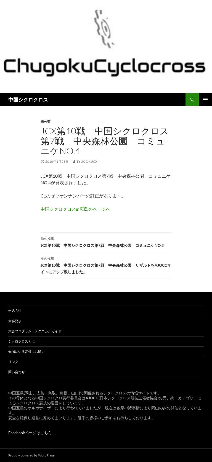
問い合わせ (16, 372)
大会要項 (15, 321)
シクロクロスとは (21, 341)
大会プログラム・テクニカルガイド (34, 331)
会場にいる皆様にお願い (26, 351)
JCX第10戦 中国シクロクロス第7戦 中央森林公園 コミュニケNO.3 (106, 242)
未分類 (46, 121)
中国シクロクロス (28, 100)
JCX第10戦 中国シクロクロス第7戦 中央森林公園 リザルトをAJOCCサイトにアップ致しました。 (106, 264)
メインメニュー (205, 99)
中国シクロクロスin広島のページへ (75, 209)
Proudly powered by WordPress (31, 455)
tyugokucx (86, 161)
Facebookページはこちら (30, 432)
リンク (13, 362)
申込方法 (15, 311)
